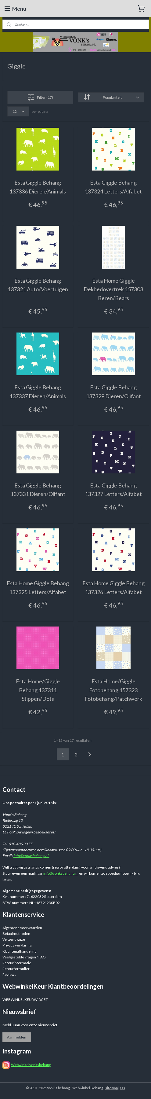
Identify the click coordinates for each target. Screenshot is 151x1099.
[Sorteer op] (110, 97)
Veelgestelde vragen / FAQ (24, 957)
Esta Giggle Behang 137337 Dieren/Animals (37, 391)
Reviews (9, 974)
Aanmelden (16, 1037)
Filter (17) (40, 97)
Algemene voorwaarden (22, 927)
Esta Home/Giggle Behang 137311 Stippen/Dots (38, 690)
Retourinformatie (16, 963)
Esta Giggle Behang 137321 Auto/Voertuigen (38, 285)
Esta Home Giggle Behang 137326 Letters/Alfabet (113, 587)
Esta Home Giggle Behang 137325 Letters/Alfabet (38, 587)
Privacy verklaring (16, 945)
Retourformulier (16, 968)
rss (122, 1088)
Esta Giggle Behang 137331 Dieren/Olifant (37, 490)
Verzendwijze (13, 939)
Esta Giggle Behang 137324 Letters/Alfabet (113, 187)
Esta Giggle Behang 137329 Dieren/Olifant (113, 391)
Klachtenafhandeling (19, 951)
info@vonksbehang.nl (31, 855)
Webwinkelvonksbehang (31, 1064)
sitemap (111, 1088)
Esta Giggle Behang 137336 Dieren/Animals (37, 187)
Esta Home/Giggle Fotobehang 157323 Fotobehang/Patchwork (113, 690)
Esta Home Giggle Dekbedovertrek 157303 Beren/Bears (113, 289)
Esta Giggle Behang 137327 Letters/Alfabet (113, 490)
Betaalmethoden (16, 933)
